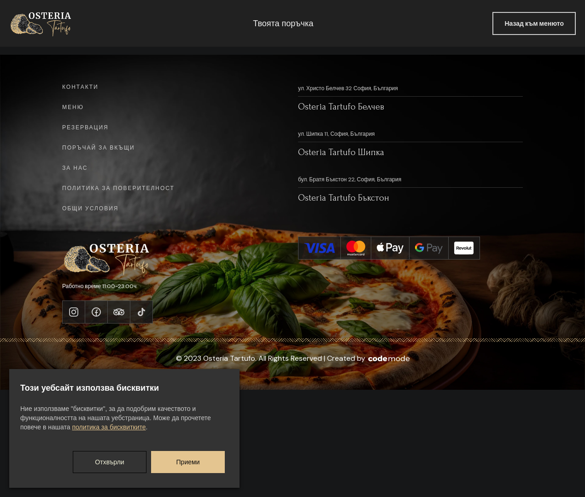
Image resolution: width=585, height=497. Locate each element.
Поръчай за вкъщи (98, 148)
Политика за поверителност (118, 188)
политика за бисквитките (109, 427)
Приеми (188, 462)
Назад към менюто (534, 23)
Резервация (85, 128)
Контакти (80, 87)
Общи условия (90, 209)
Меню (73, 107)
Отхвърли (109, 462)
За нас (75, 168)
